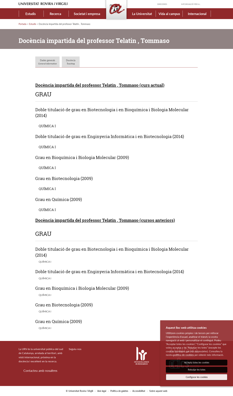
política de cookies (183, 354)
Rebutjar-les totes (196, 369)
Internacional (197, 14)
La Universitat (142, 14)
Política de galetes (119, 391)
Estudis (30, 14)
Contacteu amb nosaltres (40, 370)
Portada (22, 24)
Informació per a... (191, 4)
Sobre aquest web (158, 391)
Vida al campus (169, 14)
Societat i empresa (87, 14)
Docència (70, 62)
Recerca (55, 14)
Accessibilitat (138, 391)
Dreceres (162, 4)
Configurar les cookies (197, 377)
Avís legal (101, 391)
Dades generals (47, 62)
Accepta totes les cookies (196, 362)
